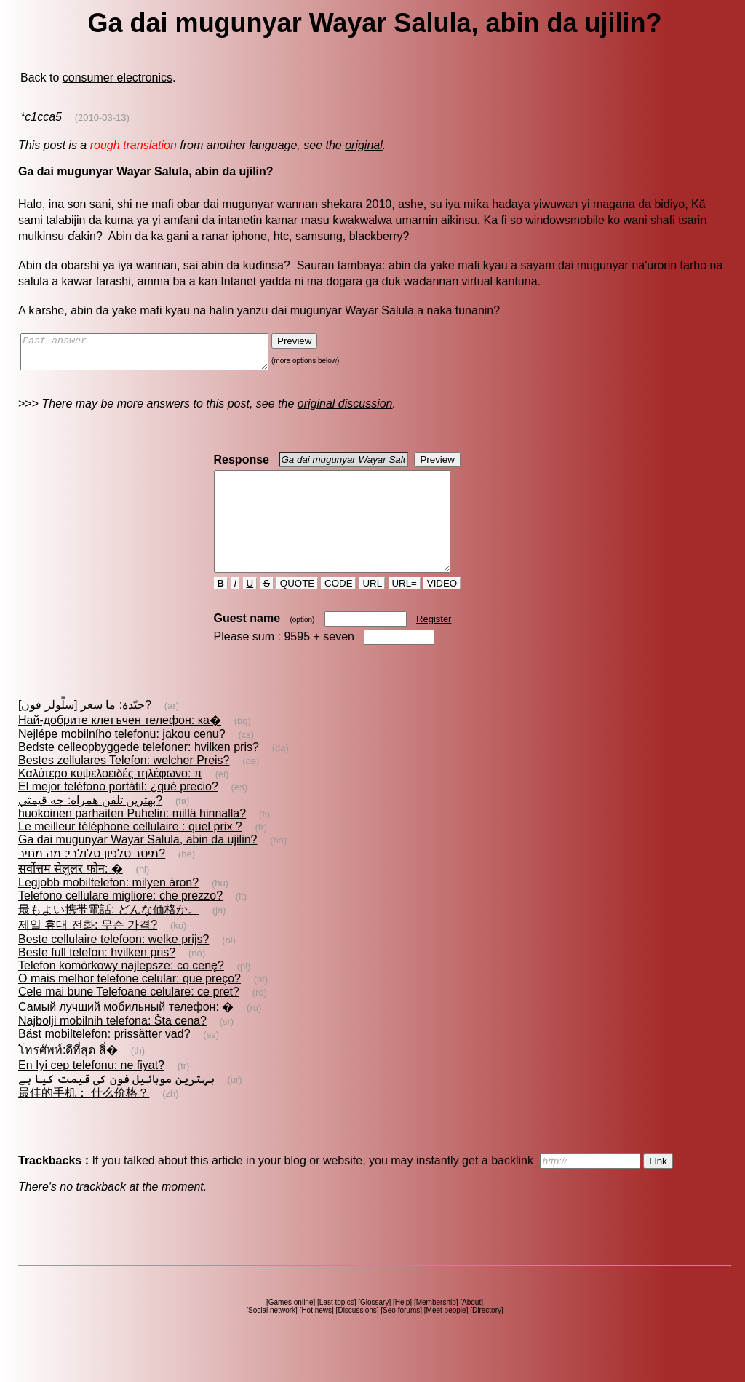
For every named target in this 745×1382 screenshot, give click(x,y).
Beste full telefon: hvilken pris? (96, 978)
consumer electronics (117, 77)
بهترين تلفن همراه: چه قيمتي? (90, 826)
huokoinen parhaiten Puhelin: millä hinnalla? (132, 839)
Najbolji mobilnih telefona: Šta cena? (112, 1047)
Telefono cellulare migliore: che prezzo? (120, 922)
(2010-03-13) (102, 117)
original (364, 145)
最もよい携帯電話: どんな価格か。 (108, 935)
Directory (486, 1337)
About (471, 1329)
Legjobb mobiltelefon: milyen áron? (108, 908)
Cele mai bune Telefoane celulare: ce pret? (128, 1018)
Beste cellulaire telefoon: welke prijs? (113, 965)
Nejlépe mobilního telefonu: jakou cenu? (122, 760)
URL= (404, 609)
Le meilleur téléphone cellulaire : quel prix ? (130, 852)
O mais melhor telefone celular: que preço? (129, 1004)
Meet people (446, 1337)
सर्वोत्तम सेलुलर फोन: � (70, 895)
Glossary (374, 1329)
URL (372, 609)
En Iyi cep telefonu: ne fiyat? (91, 1091)
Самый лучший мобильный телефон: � (126, 1033)
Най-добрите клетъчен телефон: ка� (119, 746)
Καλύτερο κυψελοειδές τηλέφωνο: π (110, 799)
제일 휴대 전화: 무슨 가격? (87, 951)
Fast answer (159, 355)
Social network (271, 1337)
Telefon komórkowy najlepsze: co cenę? (121, 991)
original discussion (345, 410)
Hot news (316, 1337)
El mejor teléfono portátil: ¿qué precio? (118, 812)
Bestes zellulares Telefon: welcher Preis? (124, 786)
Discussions (357, 1337)
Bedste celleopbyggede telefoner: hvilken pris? (138, 773)
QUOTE (297, 609)
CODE (338, 609)
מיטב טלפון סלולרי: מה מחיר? (91, 879)
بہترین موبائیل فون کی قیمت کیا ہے (116, 1105)
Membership (436, 1329)
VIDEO (442, 609)
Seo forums (401, 1337)
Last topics (336, 1329)
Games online (291, 1329)
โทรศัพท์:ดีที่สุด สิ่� (68, 1076)
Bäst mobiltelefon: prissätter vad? (104, 1060)
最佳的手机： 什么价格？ (83, 1119)
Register (433, 645)
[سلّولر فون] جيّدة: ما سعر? (84, 731)
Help (402, 1329)
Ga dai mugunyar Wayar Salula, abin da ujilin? (137, 865)
